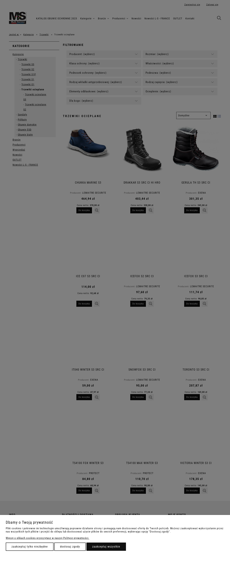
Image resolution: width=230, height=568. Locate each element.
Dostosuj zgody (70, 546)
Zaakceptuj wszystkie (106, 546)
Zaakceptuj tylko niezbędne (30, 546)
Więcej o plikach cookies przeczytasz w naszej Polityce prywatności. (47, 538)
